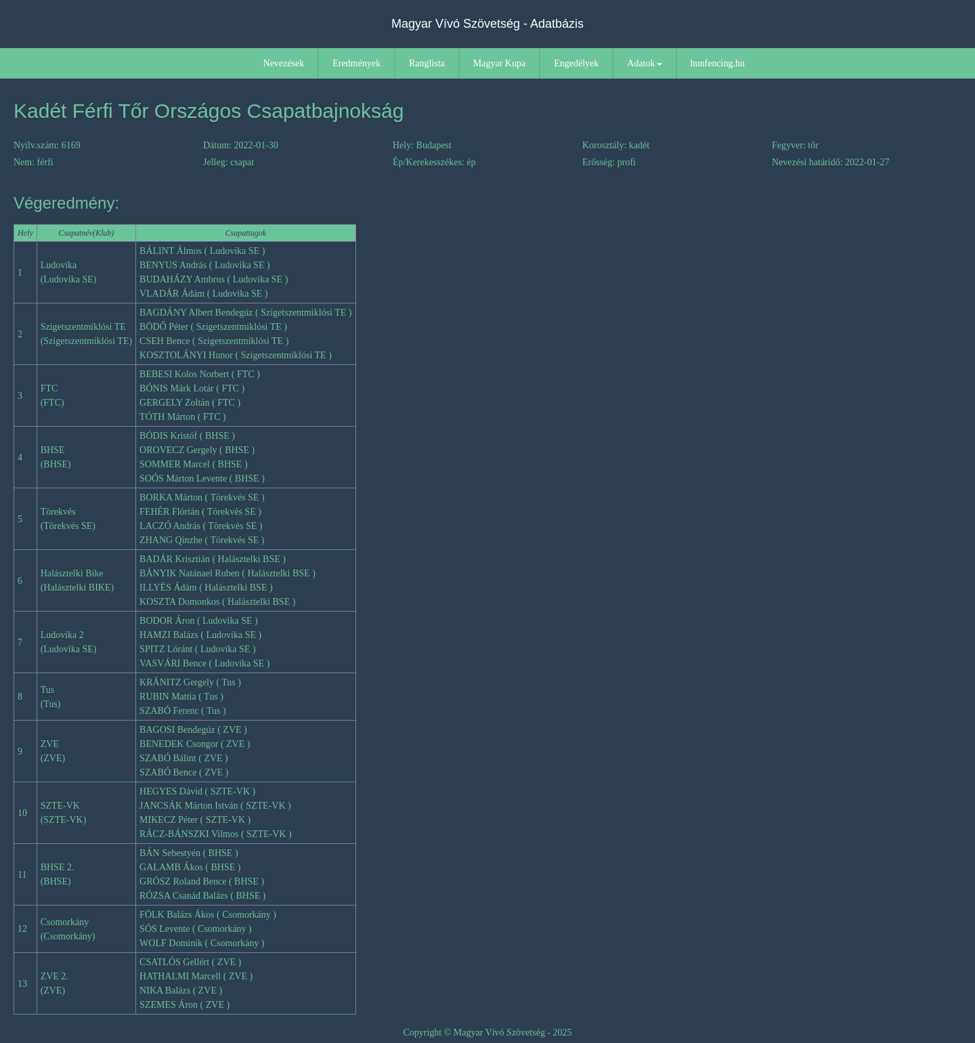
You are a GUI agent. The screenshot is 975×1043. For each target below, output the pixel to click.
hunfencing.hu (718, 63)
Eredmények (356, 63)
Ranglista (427, 63)
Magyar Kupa (499, 63)
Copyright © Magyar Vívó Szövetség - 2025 (487, 1032)
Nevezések (284, 63)
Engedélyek (576, 63)
